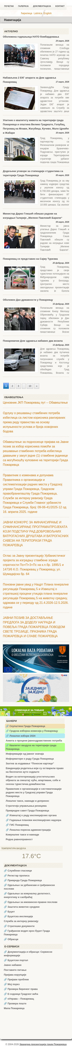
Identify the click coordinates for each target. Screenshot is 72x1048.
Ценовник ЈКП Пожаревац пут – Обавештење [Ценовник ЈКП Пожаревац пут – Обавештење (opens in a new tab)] (35, 402)
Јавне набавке (13, 965)
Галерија (23, 6)
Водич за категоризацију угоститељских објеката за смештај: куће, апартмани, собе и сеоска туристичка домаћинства (33, 780)
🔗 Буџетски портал (16, 960)
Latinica (38, 13)
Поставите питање (15, 969)
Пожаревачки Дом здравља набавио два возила (33, 340)
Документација (42, 6)
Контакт (60, 6)
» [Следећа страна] (36, 386)
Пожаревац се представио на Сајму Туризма (30, 258)
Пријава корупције (15, 974)
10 (30, 386)
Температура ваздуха (13, 848)
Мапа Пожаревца (14, 1008)
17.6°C (31, 856)
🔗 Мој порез (12, 984)
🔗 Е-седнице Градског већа (21, 994)
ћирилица (26, 13)
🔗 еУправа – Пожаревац (19, 998)
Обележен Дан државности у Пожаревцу (28, 299)
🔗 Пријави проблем (16, 979)
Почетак (9, 6)
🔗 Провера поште (15, 1003)
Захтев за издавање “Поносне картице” (30, 763)
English (48, 13)
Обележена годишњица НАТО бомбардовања (31, 36)
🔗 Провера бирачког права (21, 989)
